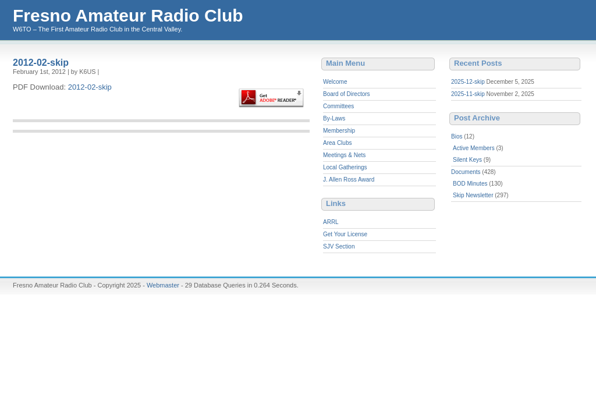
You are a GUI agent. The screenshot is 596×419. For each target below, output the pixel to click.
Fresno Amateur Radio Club (128, 15)
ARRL (331, 222)
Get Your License (345, 234)
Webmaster (163, 285)
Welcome (335, 82)
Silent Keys (467, 160)
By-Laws (334, 118)
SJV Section (338, 246)
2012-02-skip (41, 63)
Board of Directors (346, 94)
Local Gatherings (345, 167)
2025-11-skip (468, 94)
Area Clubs (337, 143)
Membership (339, 130)
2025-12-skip (468, 82)
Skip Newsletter (473, 195)
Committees (338, 106)
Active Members (474, 148)
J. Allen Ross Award (348, 179)
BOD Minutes (470, 183)
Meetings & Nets (344, 155)
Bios (456, 136)
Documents (466, 172)
